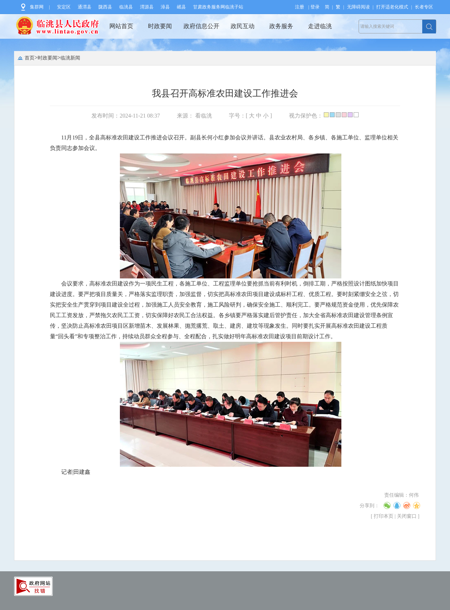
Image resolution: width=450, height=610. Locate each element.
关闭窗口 (407, 516)
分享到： (369, 505)
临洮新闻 (70, 58)
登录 (315, 7)
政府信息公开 (201, 26)
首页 (29, 58)
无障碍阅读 (358, 7)
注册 (299, 7)
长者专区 (424, 7)
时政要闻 (160, 26)
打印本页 (383, 516)
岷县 (181, 7)
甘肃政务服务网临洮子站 (218, 7)
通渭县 (84, 7)
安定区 (64, 7)
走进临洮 (320, 26)
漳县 (165, 7)
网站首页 (121, 26)
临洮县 (126, 7)
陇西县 (105, 7)
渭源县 (147, 7)
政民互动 (243, 26)
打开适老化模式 (392, 7)
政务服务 (281, 26)
